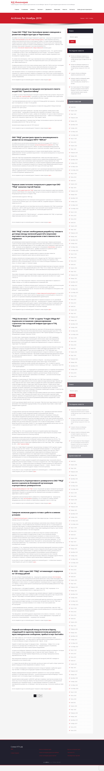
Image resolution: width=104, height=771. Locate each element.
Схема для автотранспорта (84, 9)
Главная (17, 9)
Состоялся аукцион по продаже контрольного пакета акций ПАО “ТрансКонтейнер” (36, 91)
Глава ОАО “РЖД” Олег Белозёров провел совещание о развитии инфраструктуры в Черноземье (37, 33)
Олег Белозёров (28, 516)
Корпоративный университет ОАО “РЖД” (23, 506)
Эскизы (32, 9)
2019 (86, 18)
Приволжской (28, 48)
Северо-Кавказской (38, 48)
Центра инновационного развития (44, 148)
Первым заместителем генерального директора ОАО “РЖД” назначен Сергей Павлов (36, 191)
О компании (24, 9)
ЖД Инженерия (19, 2)
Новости (65, 9)
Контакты (72, 9)
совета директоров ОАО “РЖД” (26, 196)
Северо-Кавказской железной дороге (47, 302)
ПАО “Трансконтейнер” (28, 460)
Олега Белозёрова (20, 39)
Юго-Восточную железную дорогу (36, 39)
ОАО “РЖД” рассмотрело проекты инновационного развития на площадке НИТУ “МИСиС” (35, 141)
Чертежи (40, 9)
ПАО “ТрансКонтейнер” (27, 98)
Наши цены (57, 9)
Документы (49, 9)
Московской (21, 48)
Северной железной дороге (21, 536)
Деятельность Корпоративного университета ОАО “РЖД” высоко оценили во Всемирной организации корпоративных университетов (36, 500)
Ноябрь (91, 18)
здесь (51, 81)
